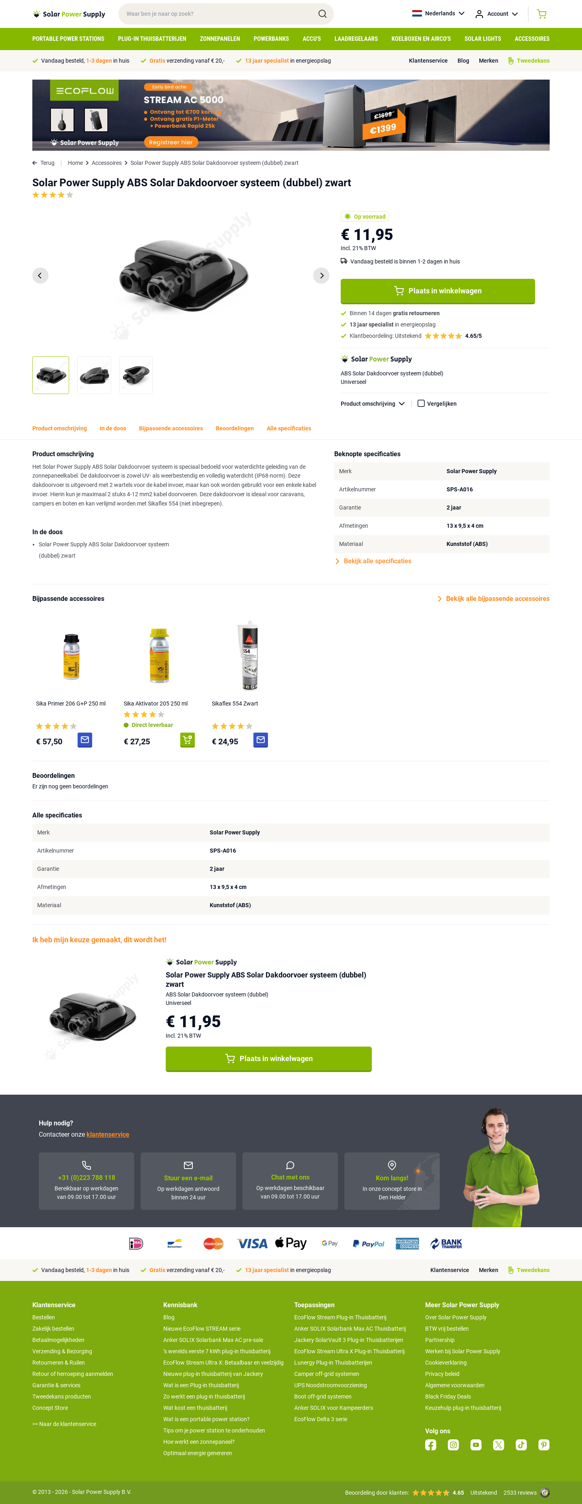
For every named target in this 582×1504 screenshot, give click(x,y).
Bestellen (43, 1317)
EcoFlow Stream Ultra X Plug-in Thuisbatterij (349, 1351)
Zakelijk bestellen (53, 1328)
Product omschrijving (376, 403)
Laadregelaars (356, 38)
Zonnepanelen (220, 38)
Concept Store (50, 1408)
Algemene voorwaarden (455, 1385)
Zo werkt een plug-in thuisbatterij (204, 1396)
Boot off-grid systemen (323, 1396)
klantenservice (107, 1134)
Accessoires (532, 38)
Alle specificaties (289, 428)
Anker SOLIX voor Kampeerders (333, 1408)
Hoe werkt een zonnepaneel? (199, 1442)
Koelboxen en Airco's (421, 38)
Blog (463, 60)
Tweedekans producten (61, 1396)
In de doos (113, 428)
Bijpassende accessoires (171, 428)
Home (75, 163)
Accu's (312, 38)
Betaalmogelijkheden (58, 1340)
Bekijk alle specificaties (373, 561)
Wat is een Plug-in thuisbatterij (201, 1385)
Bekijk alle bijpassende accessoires (494, 599)
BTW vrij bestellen (447, 1328)
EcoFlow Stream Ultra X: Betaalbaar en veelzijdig (223, 1362)
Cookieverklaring (446, 1362)
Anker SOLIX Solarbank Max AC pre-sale (213, 1340)
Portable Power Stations (68, 38)
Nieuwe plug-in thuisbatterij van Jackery (213, 1374)
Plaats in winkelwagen (438, 291)
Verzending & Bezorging (62, 1351)
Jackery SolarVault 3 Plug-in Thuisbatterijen (348, 1340)
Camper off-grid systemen (326, 1374)
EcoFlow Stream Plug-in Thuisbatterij (340, 1317)
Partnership (440, 1340)
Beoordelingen (235, 428)
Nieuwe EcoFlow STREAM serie (201, 1328)
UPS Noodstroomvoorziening (330, 1385)
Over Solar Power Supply (456, 1317)
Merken (488, 60)
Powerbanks (271, 38)
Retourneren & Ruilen (58, 1362)
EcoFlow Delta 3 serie (320, 1419)
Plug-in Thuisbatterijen (152, 38)
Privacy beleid (442, 1374)
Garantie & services (56, 1385)
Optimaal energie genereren (197, 1453)
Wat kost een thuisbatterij (195, 1408)
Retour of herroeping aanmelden (72, 1374)
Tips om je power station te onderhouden (214, 1430)
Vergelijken (442, 403)
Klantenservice (428, 60)
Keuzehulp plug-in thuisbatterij (463, 1408)
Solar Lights (483, 38)
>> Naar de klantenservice (64, 1424)
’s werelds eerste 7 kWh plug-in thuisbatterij (216, 1351)
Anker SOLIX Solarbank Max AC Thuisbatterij (350, 1328)
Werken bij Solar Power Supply (462, 1351)
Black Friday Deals (448, 1396)
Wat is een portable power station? (206, 1419)
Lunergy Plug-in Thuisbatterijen (333, 1362)
